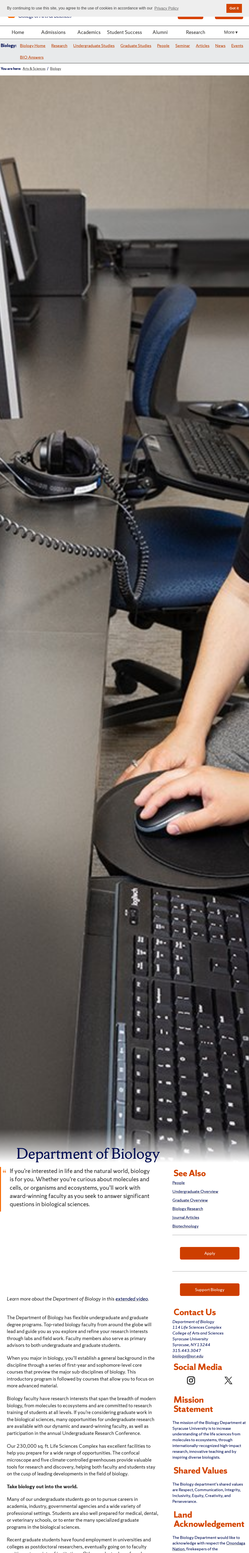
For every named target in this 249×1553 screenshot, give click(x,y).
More (229, 32)
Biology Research (187, 1208)
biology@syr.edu (187, 1356)
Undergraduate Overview (195, 1191)
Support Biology (209, 1289)
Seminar (182, 45)
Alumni (160, 32)
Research (195, 32)
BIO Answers (32, 57)
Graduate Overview (190, 1200)
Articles (202, 45)
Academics (89, 32)
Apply (209, 1253)
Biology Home (32, 45)
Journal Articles (185, 1217)
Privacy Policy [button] (166, 8)
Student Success (124, 32)
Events (237, 45)
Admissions (53, 32)
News (220, 45)
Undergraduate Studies (94, 45)
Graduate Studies (135, 45)
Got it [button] (234, 8)
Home (18, 32)
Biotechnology (185, 1226)
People (163, 45)
